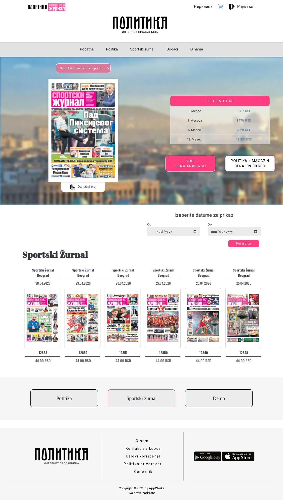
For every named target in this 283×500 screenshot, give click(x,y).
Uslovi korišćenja (143, 456)
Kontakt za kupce (143, 449)
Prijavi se (245, 6)
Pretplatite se (219, 101)
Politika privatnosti (143, 464)
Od (149, 224)
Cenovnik (143, 472)
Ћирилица (202, 6)
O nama (143, 441)
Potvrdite (243, 243)
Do (210, 224)
